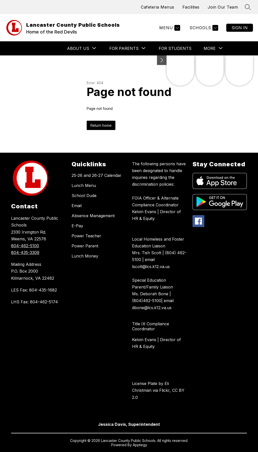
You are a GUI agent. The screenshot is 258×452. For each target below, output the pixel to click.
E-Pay (77, 225)
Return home (101, 125)
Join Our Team (223, 7)
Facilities (191, 7)
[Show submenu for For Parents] (124, 48)
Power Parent (85, 245)
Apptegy (140, 445)
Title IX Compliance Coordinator (150, 326)
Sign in (240, 27)
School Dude (84, 195)
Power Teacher (86, 235)
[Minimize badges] (162, 60)
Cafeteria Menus (157, 7)
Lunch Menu (84, 185)
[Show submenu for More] (210, 48)
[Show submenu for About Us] (78, 48)
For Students (175, 48)
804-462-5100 (25, 245)
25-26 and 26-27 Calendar (96, 175)
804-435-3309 (25, 252)
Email (77, 205)
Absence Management (93, 215)
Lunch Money (85, 256)
